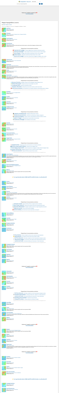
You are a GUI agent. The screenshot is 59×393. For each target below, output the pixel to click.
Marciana (15, 39)
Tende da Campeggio (19, 51)
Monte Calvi (8, 64)
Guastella (8, 218)
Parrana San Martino (10, 132)
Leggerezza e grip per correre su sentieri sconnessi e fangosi (32, 149)
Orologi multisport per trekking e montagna (31, 299)
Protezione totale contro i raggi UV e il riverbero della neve (35, 294)
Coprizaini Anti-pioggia (19, 50)
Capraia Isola (16, 155)
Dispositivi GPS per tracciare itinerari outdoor (30, 150)
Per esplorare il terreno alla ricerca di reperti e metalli (30, 236)
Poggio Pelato (9, 138)
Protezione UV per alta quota (32, 297)
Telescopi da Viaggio (19, 239)
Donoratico (8, 361)
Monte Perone (9, 43)
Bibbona (8, 169)
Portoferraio (16, 97)
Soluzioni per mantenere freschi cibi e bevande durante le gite (35, 205)
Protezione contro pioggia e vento (31, 146)
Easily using (30, 177)
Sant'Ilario (8, 28)
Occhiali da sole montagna (21, 297)
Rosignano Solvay (17, 34)
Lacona (15, 107)
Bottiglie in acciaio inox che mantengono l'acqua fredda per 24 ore (32, 82)
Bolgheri (8, 329)
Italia (7, 29)
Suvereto (8, 281)
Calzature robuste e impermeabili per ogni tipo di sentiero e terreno (35, 116)
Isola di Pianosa (9, 186)
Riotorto (8, 191)
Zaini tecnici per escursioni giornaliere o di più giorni (30, 209)
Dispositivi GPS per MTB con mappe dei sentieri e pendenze (32, 203)
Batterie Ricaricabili (16, 83)
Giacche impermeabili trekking (19, 146)
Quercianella (19, 60)
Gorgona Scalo (19, 313)
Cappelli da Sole (15, 144)
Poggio (15, 219)
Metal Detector (18, 236)
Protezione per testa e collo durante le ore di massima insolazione (30, 144)
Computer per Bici (18, 203)
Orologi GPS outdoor (19, 299)
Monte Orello (9, 75)
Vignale (7, 366)
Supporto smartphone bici (20, 113)
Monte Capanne (9, 38)
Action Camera (17, 54)
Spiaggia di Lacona (10, 106)
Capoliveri (15, 76)
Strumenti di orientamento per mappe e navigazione (35, 115)
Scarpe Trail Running (16, 149)
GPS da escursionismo (17, 150)
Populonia (8, 339)
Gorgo (7, 70)
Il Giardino (8, 33)
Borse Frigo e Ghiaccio (19, 205)
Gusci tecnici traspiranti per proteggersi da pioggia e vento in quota (35, 56)
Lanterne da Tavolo (19, 241)
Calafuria (8, 196)
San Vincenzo (16, 65)
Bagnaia (8, 259)
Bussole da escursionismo (20, 115)
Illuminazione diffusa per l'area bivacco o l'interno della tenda (34, 296)
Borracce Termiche (16, 82)
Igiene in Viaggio (18, 118)
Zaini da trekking (17, 209)
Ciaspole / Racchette (17, 86)
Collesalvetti (8, 271)
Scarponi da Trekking (19, 116)
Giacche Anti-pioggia (19, 56)
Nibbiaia (8, 317)
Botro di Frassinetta (10, 371)
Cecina (7, 307)
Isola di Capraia (9, 154)
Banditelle (8, 91)
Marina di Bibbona (10, 213)
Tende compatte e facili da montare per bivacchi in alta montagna (34, 51)
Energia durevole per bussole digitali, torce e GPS (30, 83)
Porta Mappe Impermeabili (18, 147)
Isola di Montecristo (10, 388)
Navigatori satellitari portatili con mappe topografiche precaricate (36, 206)
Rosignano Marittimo (23, 34)
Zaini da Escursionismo (17, 88)
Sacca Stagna (17, 53)
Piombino (15, 192)
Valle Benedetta (9, 276)
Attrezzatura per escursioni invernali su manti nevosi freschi (32, 86)
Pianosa (15, 187)
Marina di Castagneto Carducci (12, 164)
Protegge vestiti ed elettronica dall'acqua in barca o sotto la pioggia (32, 53)
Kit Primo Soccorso (19, 238)
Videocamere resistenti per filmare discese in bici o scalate (31, 54)
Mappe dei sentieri (18, 208)
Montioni (8, 127)
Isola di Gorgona (9, 312)
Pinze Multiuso (18, 235)
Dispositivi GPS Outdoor (19, 206)
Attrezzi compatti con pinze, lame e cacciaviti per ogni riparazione (32, 235)
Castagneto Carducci (17, 165)
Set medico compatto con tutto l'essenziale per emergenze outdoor (35, 293)
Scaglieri (8, 96)
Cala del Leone (9, 59)
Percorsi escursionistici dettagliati (28, 208)
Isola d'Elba (8, 302)
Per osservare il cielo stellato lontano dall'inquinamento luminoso (35, 239)
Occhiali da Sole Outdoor (20, 294)
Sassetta (8, 122)
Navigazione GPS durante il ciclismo (32, 113)
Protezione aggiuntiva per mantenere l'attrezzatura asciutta (35, 50)
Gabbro (7, 334)
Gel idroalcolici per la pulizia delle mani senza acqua (30, 118)
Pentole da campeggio (19, 119)
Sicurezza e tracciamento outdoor (26, 85)
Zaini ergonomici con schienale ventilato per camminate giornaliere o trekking (35, 88)
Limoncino (8, 101)
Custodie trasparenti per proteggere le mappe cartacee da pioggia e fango (36, 147)
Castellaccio (8, 159)
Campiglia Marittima (17, 92)
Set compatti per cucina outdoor (30, 119)
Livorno (13, 29)
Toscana (9, 29)
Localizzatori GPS (16, 85)
